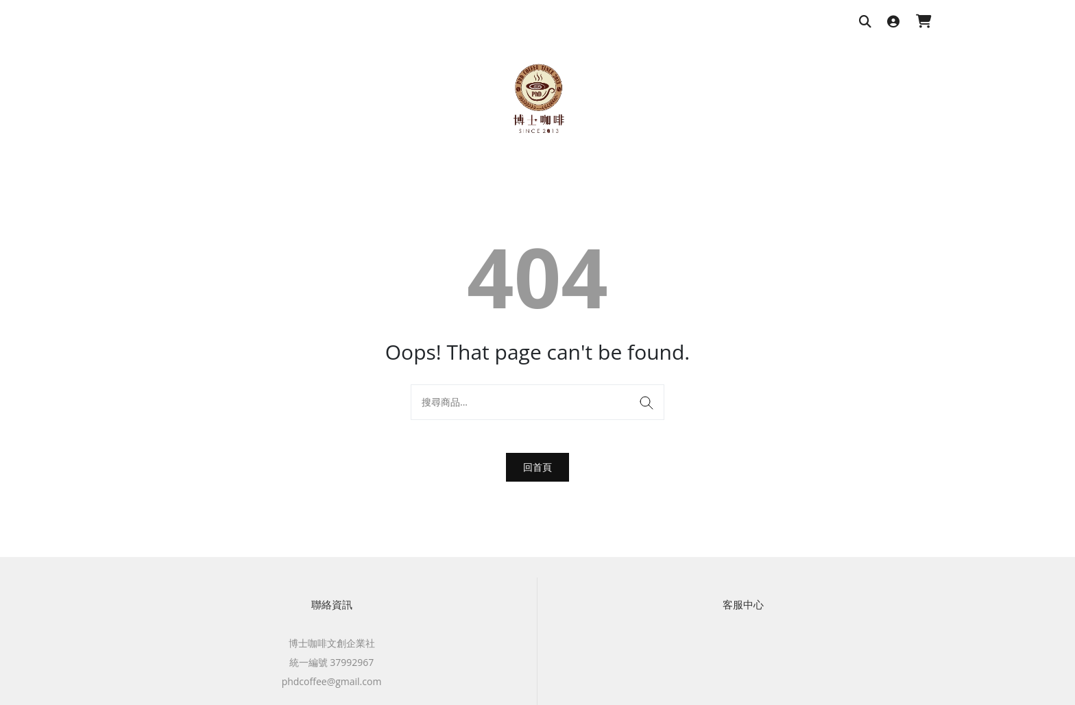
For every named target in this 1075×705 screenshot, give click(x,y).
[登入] (893, 22)
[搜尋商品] (865, 22)
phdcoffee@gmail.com (332, 681)
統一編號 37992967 (331, 662)
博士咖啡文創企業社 (332, 643)
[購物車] (924, 22)
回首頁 (537, 466)
